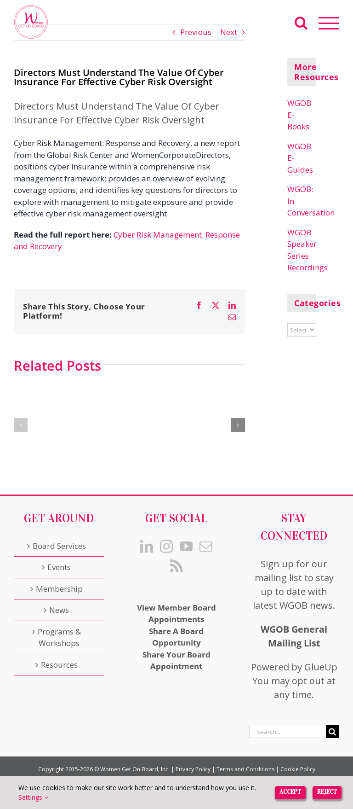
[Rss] (176, 565)
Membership (59, 588)
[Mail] (205, 546)
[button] (21, 425)
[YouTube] (186, 546)
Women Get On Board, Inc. (135, 769)
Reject (327, 792)
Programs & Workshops (59, 637)
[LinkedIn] (146, 546)
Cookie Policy (297, 769)
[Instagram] (166, 546)
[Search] (332, 731)
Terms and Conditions (245, 769)
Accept (290, 792)
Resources (59, 664)
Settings (33, 797)
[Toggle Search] (301, 22)
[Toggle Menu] (329, 23)
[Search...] (287, 731)
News (59, 610)
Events (59, 567)
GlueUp (320, 667)
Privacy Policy (193, 769)
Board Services (59, 546)
